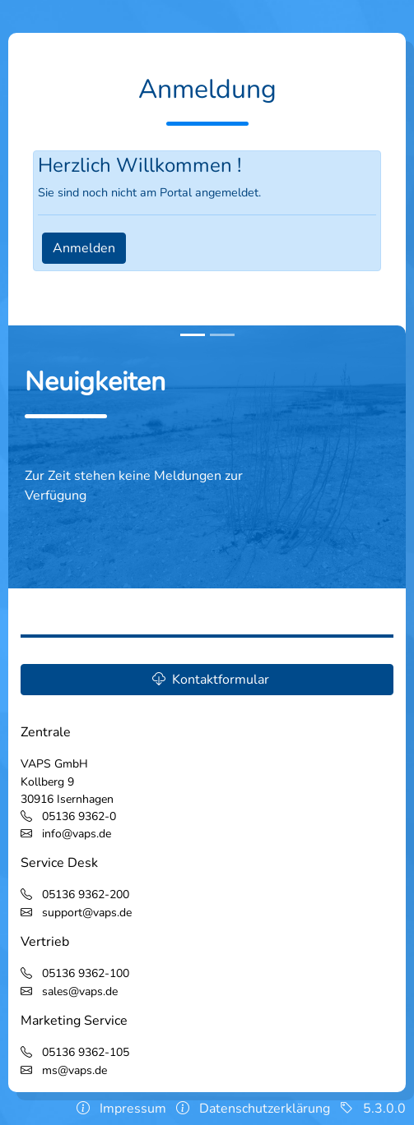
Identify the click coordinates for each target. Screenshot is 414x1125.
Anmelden (84, 248)
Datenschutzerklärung (264, 1109)
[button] (207, 679)
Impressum (133, 1109)
